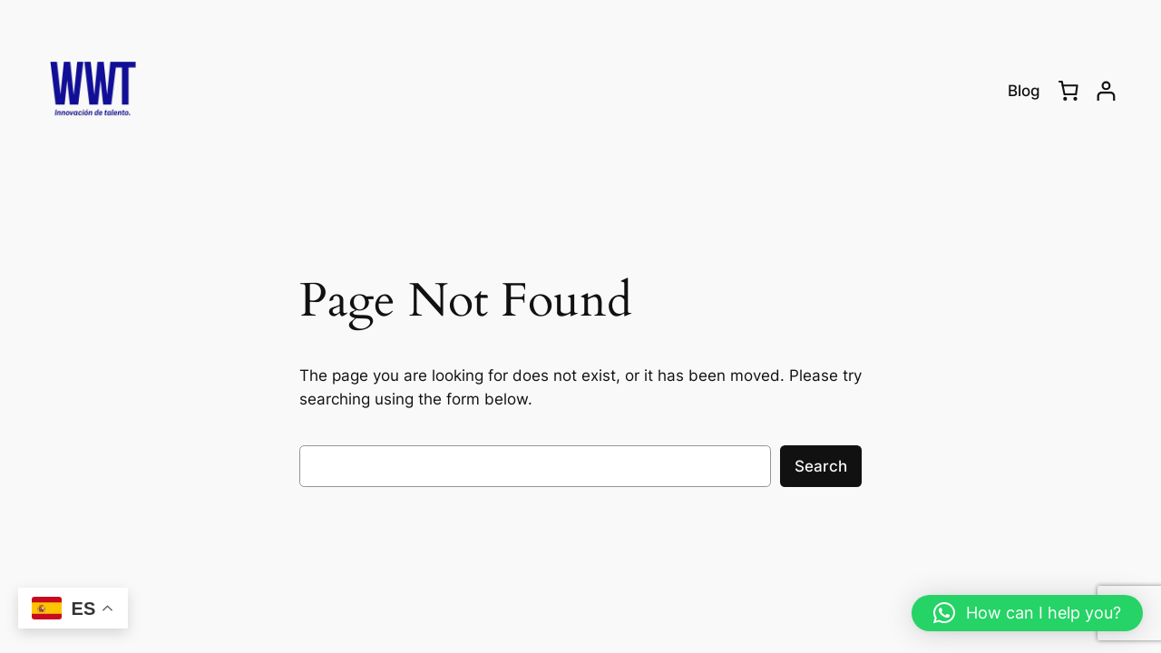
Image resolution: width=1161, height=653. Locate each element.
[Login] (1106, 91)
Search (821, 466)
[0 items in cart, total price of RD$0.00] (1068, 90)
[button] (1027, 613)
